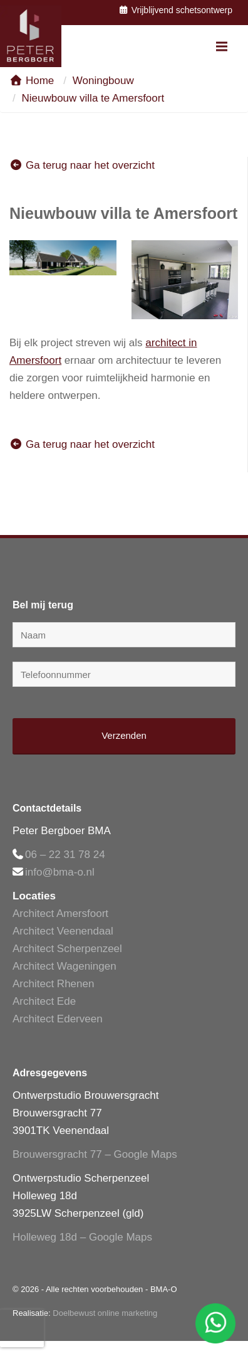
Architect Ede (44, 1001)
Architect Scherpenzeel (67, 949)
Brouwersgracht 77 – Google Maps (95, 1154)
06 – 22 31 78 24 (65, 855)
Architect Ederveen (58, 1019)
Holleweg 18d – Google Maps (82, 1237)
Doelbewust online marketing (105, 1313)
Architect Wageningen (64, 966)
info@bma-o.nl (60, 872)
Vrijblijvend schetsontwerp (175, 10)
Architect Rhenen (53, 984)
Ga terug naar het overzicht (82, 165)
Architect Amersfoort (60, 913)
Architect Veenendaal (63, 931)
